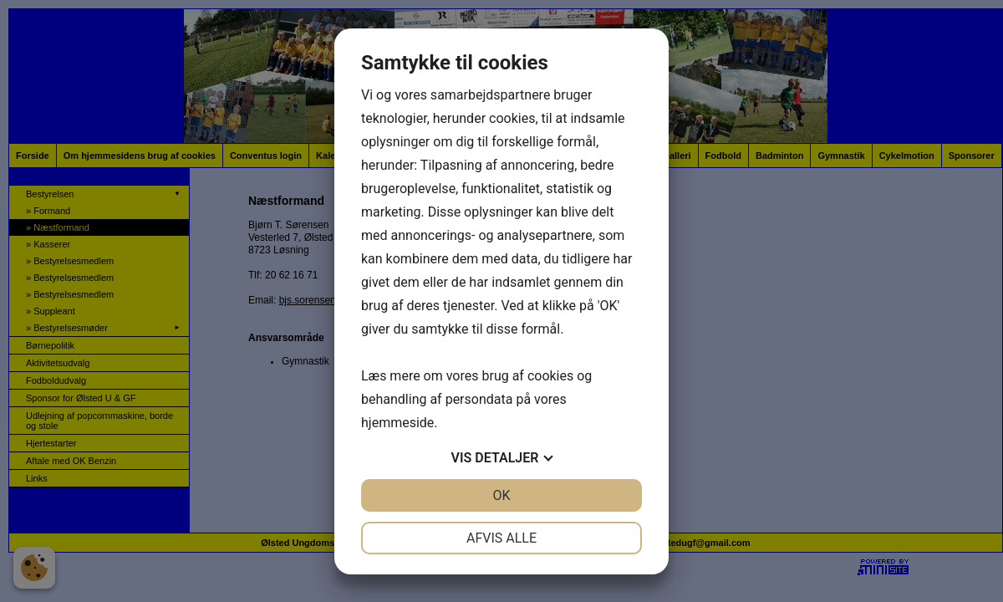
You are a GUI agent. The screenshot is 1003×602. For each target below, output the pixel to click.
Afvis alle (501, 538)
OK (501, 495)
